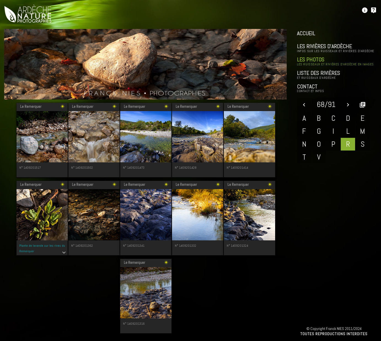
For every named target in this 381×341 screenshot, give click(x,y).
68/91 (326, 104)
